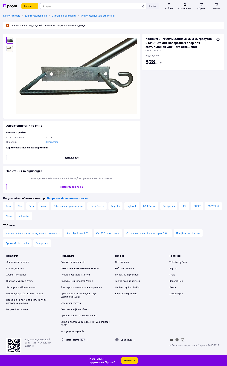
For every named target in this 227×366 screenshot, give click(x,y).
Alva (20, 205)
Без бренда (169, 205)
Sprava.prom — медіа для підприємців (81, 287)
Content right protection (127, 287)
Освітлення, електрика (64, 15)
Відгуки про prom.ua (126, 293)
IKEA (184, 205)
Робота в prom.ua (124, 268)
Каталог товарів (11, 15)
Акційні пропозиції (16, 274)
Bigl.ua (173, 268)
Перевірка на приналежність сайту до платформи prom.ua (26, 301)
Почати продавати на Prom (75, 274)
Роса (31, 205)
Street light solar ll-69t (78, 233)
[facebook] (177, 340)
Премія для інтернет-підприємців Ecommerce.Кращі (78, 295)
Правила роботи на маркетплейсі (78, 315)
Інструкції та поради (17, 309)
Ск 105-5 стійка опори (107, 233)
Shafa (172, 274)
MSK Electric (149, 205)
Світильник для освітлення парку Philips (147, 233)
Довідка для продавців (73, 262)
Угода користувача (71, 302)
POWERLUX (213, 205)
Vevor (44, 205)
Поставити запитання (72, 186)
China (9, 216)
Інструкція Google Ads (72, 331)
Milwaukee (24, 216)
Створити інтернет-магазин (75, 268)
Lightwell (131, 205)
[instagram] (183, 340)
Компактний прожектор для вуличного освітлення (33, 233)
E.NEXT (197, 205)
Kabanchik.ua (176, 280)
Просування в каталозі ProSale (77, 280)
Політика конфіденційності (75, 309)
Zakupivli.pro (176, 293)
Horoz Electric (97, 205)
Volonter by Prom (178, 262)
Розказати (129, 360)
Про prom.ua (122, 262)
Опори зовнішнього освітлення (98, 15)
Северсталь (42, 243)
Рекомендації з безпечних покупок (25, 293)
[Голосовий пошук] (143, 6)
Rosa (8, 205)
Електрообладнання (36, 15)
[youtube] (171, 340)
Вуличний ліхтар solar (17, 243)
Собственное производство (68, 205)
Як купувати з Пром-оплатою (21, 287)
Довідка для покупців (17, 262)
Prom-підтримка (15, 268)
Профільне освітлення (188, 233)
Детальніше (72, 157)
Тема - (72, 339)
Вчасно (173, 287)
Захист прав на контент (127, 280)
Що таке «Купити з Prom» (19, 280)
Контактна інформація (127, 274)
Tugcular (115, 205)
